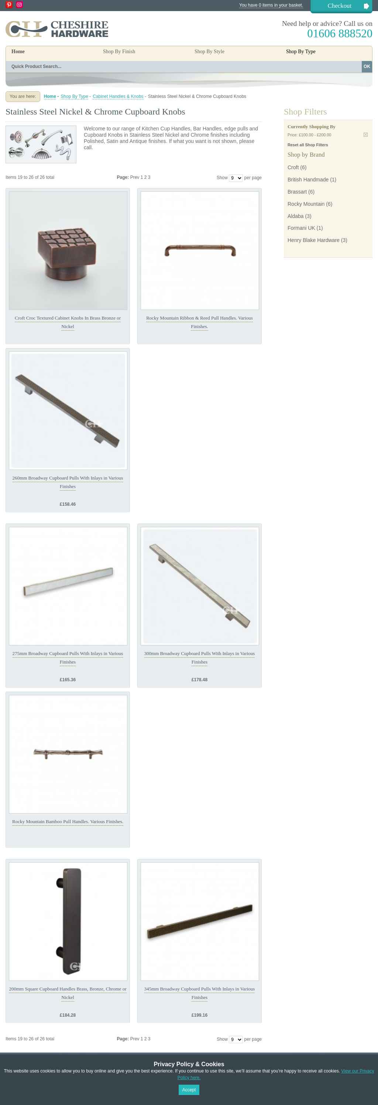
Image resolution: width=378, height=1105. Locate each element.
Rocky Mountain (306, 204)
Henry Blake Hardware (314, 240)
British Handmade (308, 180)
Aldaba (296, 216)
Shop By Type (74, 96)
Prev (135, 177)
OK (367, 66)
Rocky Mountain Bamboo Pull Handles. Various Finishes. (67, 821)
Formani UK (301, 228)
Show (222, 177)
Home (18, 51)
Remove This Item (366, 135)
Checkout (339, 5)
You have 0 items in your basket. (271, 5)
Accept (189, 1089)
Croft (293, 167)
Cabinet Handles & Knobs (118, 96)
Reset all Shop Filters (308, 145)
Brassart (297, 192)
